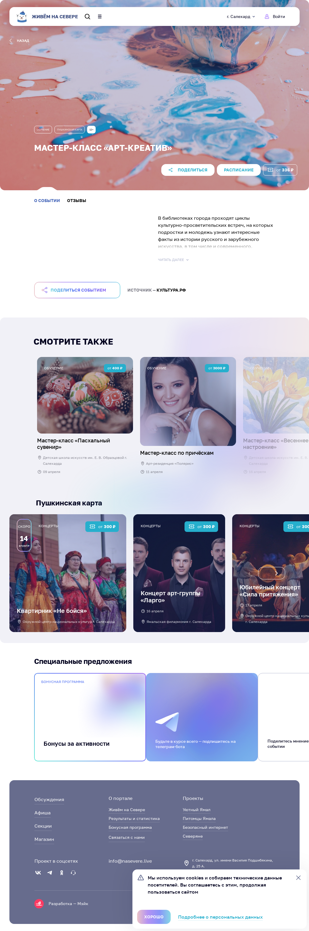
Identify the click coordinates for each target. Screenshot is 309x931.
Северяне (193, 836)
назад (19, 40)
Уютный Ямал (196, 809)
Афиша (42, 813)
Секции (43, 826)
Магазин (44, 839)
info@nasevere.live (130, 861)
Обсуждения (49, 799)
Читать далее (174, 259)
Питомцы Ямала (199, 818)
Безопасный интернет (205, 827)
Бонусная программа (130, 827)
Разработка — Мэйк (68, 903)
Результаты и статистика (134, 818)
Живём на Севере (127, 809)
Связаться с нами (127, 837)
